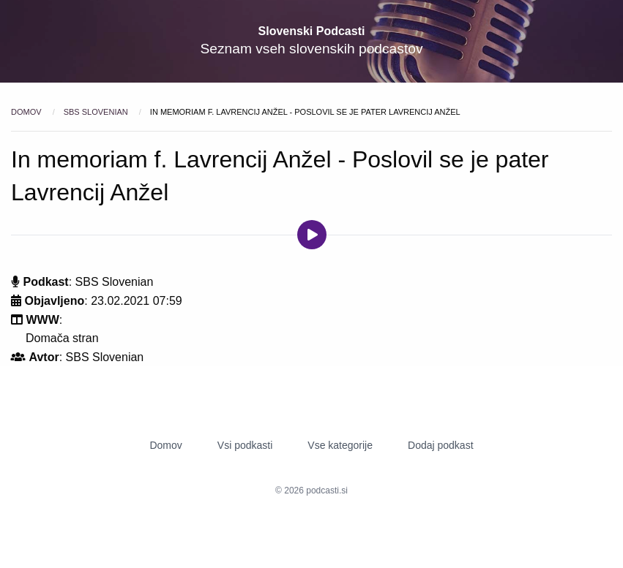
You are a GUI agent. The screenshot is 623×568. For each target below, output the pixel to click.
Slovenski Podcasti (311, 31)
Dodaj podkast (441, 445)
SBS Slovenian (97, 111)
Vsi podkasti (244, 445)
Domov (27, 111)
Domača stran (62, 338)
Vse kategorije (340, 445)
